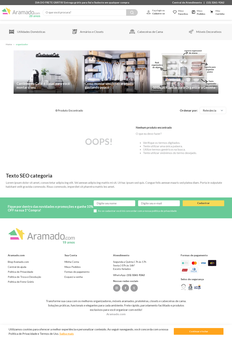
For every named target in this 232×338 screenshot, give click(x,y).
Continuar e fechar (198, 331)
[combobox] (90, 12)
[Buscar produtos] (132, 12)
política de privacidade (164, 207)
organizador (22, 40)
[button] (188, 2)
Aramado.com (116, 310)
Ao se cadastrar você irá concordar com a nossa (137, 207)
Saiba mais (66, 333)
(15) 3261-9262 (215, 2)
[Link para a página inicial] (9, 40)
